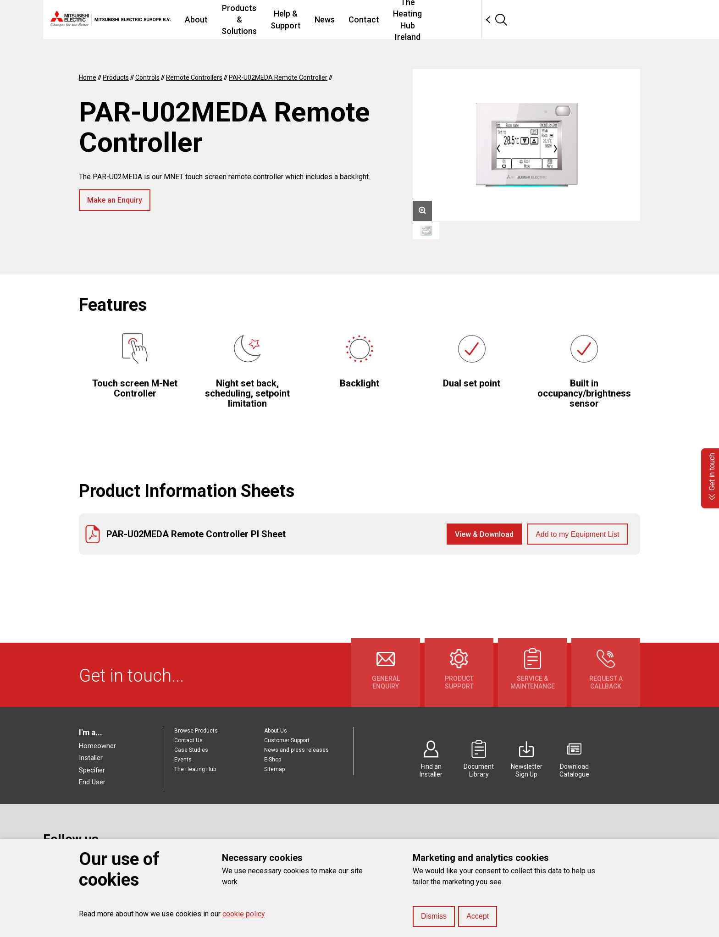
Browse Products (196, 731)
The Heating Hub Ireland (533, 19)
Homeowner (97, 746)
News (420, 19)
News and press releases (296, 750)
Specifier (92, 770)
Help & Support (369, 19)
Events (183, 759)
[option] (526, 145)
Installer (91, 758)
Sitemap (274, 769)
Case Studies (191, 750)
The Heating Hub (195, 769)
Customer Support (287, 740)
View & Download (484, 534)
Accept (477, 916)
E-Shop (272, 759)
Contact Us (188, 740)
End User (92, 782)
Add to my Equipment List (577, 534)
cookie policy (243, 913)
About (222, 19)
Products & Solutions (287, 19)
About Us (275, 731)
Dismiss (434, 916)
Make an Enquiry (114, 200)
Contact (459, 19)
